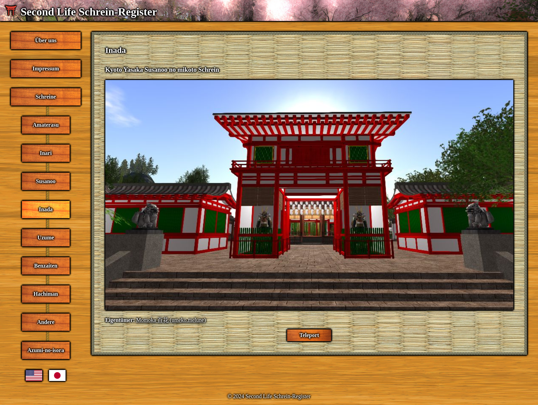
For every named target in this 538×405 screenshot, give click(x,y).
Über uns (45, 40)
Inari (46, 153)
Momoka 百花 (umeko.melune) (171, 320)
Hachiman (46, 294)
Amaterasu (46, 125)
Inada (45, 209)
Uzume (45, 237)
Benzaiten (46, 266)
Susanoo (46, 181)
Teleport (309, 335)
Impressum (46, 68)
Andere (45, 322)
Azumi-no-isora (45, 350)
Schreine (46, 97)
